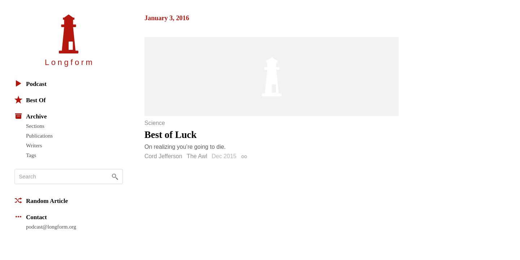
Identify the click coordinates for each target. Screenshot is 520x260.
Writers (34, 145)
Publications (39, 136)
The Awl (197, 156)
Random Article (41, 200)
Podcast (30, 83)
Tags (31, 155)
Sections (35, 126)
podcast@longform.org (51, 227)
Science (154, 123)
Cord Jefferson (163, 156)
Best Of (30, 100)
